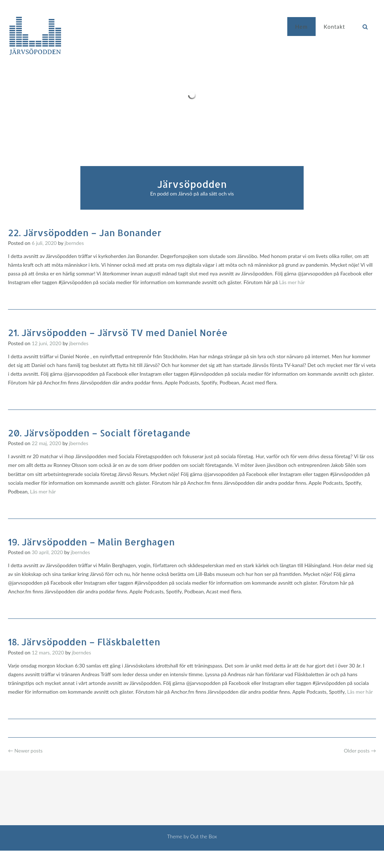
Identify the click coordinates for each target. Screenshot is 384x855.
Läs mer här (292, 282)
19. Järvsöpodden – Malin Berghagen (91, 542)
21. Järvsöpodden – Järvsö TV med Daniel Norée (118, 332)
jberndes (74, 243)
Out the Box (203, 836)
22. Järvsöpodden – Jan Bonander (84, 232)
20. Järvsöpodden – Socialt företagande (99, 433)
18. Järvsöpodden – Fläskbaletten (84, 642)
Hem (301, 26)
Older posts (360, 750)
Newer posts (25, 750)
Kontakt (334, 26)
